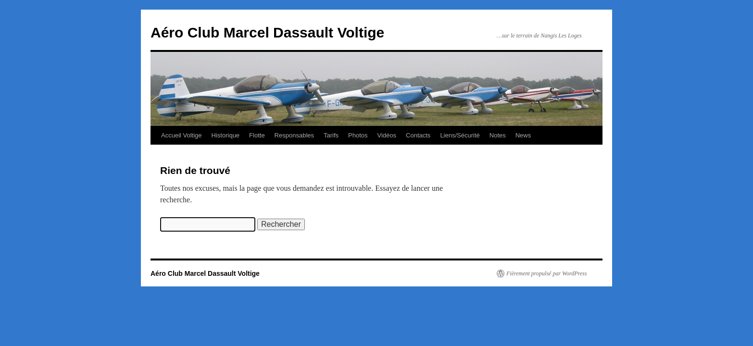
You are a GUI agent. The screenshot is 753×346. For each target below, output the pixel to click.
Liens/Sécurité (459, 135)
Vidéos (387, 135)
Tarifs (331, 135)
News (523, 135)
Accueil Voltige (181, 135)
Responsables (294, 135)
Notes (497, 135)
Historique (226, 135)
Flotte (257, 135)
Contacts (418, 135)
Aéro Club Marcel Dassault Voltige (267, 32)
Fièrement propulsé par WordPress (546, 273)
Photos (357, 135)
